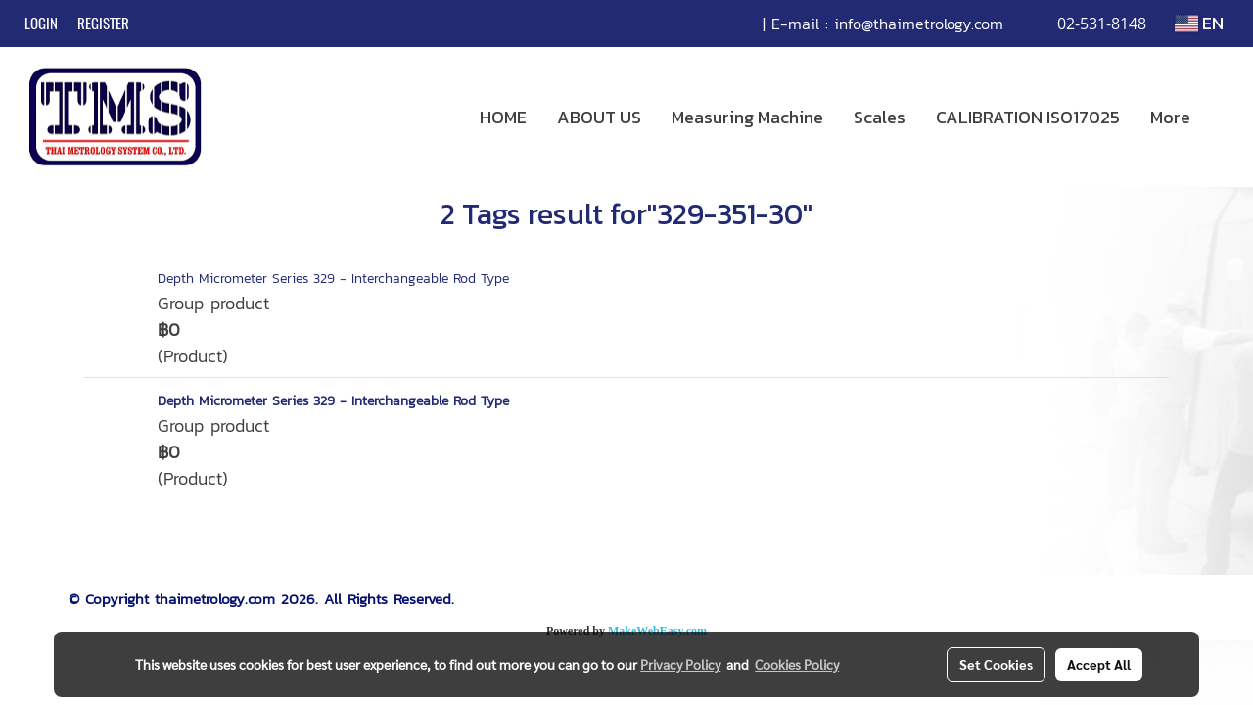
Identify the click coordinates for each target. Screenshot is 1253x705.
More (1170, 117)
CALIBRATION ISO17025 (1028, 117)
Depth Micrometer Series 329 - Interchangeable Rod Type (333, 278)
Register (103, 23)
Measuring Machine (747, 117)
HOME (503, 117)
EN (1199, 23)
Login (41, 23)
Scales (879, 117)
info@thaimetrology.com (918, 23)
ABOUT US (599, 117)
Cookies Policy (797, 664)
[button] (1222, 117)
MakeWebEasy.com (657, 630)
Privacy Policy (680, 664)
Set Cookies (996, 664)
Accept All (1099, 664)
